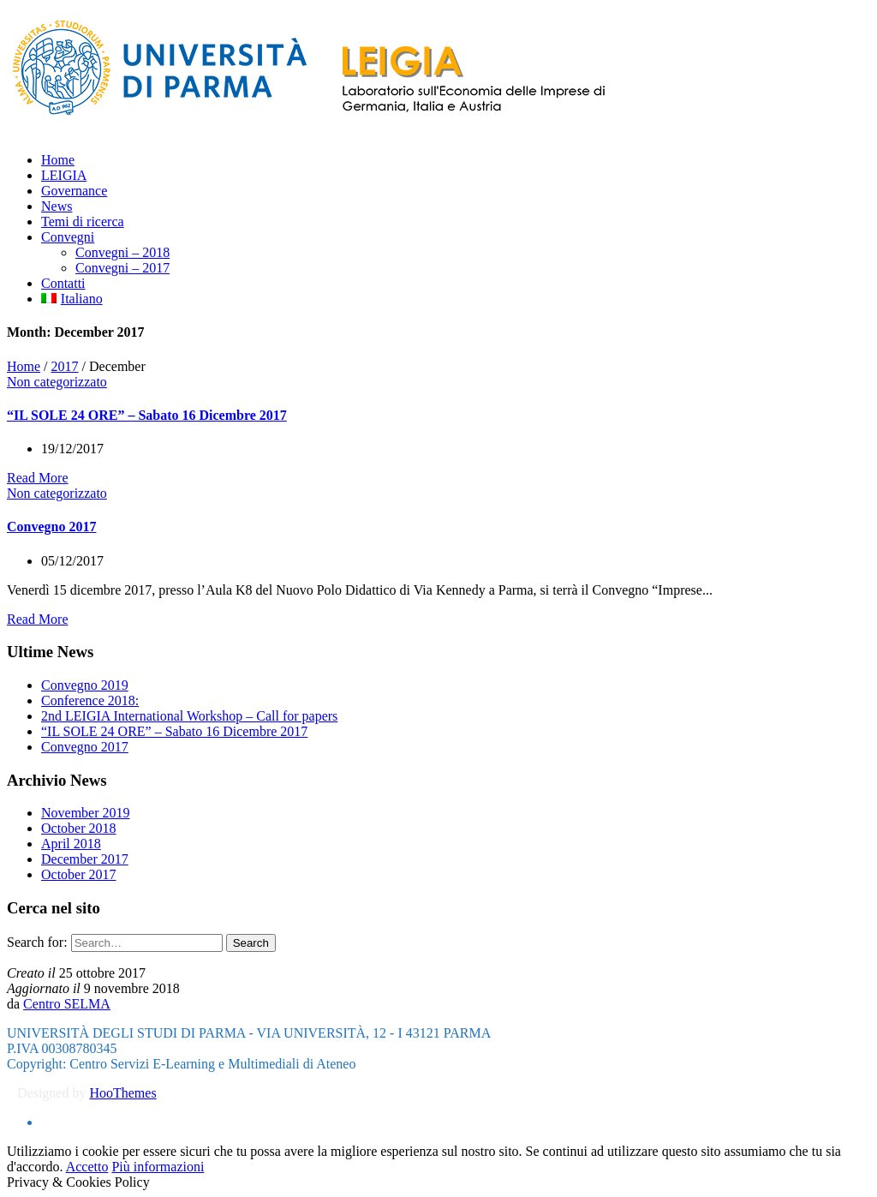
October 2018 (78, 828)
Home (23, 366)
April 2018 (71, 843)
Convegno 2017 (51, 526)
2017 (65, 366)
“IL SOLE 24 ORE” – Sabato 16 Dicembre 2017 (147, 415)
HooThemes (122, 1093)
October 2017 (78, 874)
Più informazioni (157, 1166)
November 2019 (85, 812)
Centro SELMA (66, 1004)
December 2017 (84, 859)
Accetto (87, 1166)
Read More (38, 477)
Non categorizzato (57, 381)
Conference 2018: (90, 700)
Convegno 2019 (84, 685)
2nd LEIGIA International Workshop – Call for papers (189, 716)
